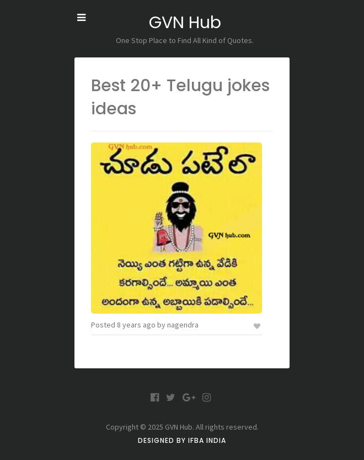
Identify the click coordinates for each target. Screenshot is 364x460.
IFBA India (207, 440)
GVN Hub (185, 22)
